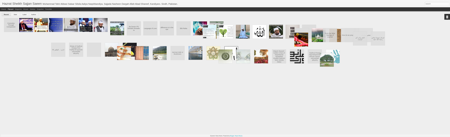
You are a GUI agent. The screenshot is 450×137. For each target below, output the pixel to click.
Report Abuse (238, 135)
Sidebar (32, 9)
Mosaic (25, 9)
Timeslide (48, 9)
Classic (3, 9)
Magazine (18, 9)
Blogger (232, 135)
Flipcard (10, 9)
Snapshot (40, 9)
